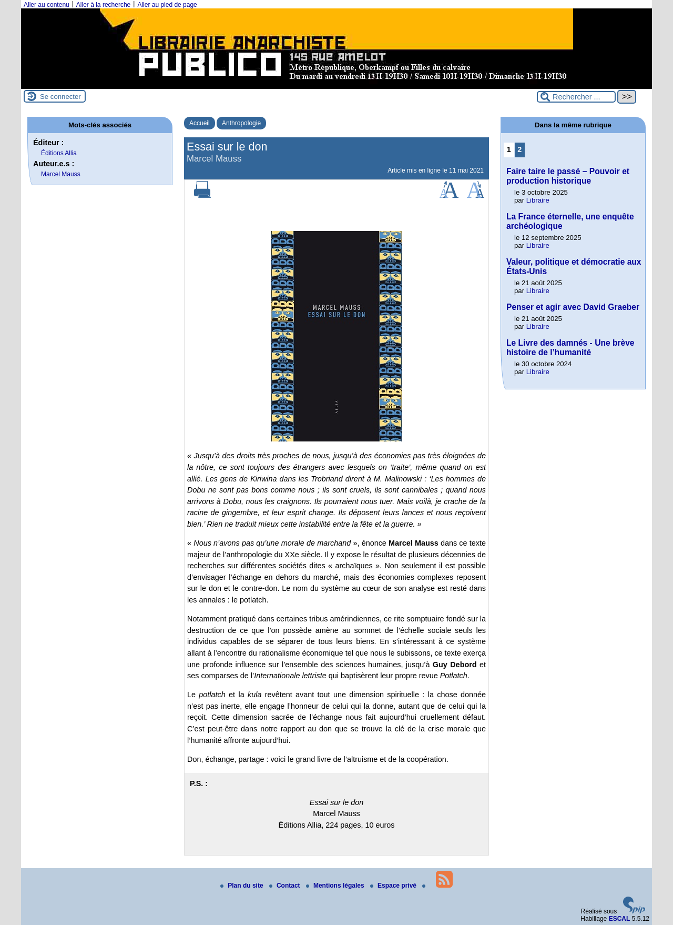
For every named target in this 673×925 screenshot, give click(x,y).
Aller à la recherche (103, 4)
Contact (285, 885)
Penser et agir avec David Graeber (572, 307)
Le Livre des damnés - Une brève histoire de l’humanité (570, 347)
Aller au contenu (46, 4)
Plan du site (242, 885)
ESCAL (619, 918)
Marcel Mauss (60, 174)
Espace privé (394, 885)
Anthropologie (241, 123)
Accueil (199, 123)
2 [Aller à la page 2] (519, 149)
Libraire (537, 200)
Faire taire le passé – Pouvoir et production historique (567, 176)
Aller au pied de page (167, 4)
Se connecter (60, 96)
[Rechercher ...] (576, 97)
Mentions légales (336, 885)
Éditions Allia (59, 153)
